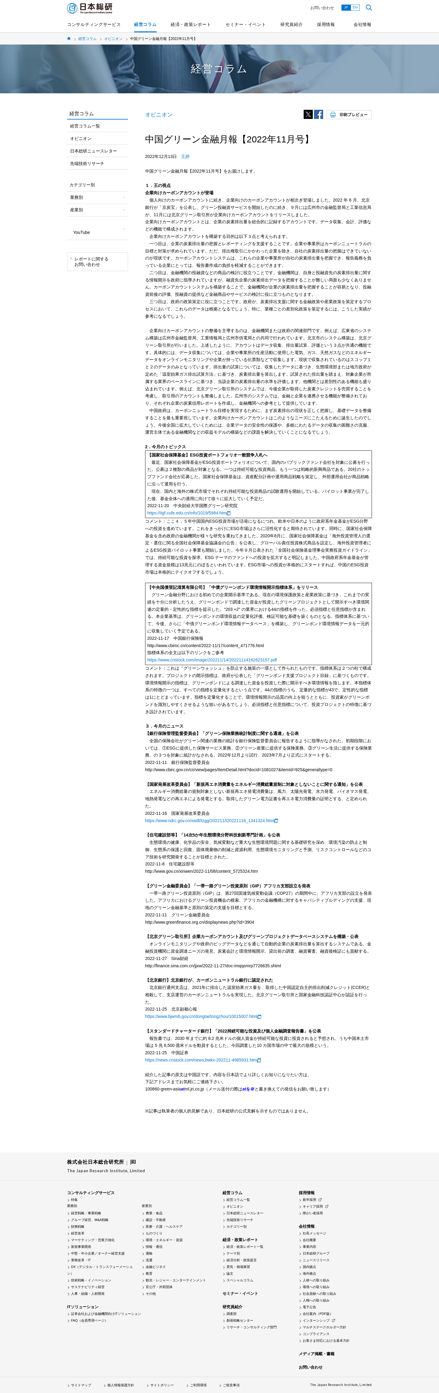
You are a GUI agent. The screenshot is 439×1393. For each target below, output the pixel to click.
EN (355, 7)
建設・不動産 (156, 1220)
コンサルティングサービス (94, 24)
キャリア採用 (313, 1206)
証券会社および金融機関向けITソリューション (106, 1314)
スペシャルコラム (240, 1280)
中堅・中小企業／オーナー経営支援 (98, 1253)
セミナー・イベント (246, 24)
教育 (149, 1273)
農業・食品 (154, 1213)
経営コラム (145, 24)
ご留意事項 (231, 1385)
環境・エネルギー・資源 (164, 1240)
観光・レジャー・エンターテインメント (176, 1280)
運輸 (149, 1253)
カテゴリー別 (237, 1226)
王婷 (185, 156)
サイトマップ (81, 1385)
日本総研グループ (316, 1253)
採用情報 (326, 24)
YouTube (81, 232)
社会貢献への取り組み (319, 1293)
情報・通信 (154, 1246)
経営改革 (77, 1233)
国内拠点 (309, 1267)
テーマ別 (233, 1253)
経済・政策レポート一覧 (245, 1246)
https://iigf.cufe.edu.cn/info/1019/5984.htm (187, 512)
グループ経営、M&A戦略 (90, 1220)
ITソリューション (82, 1307)
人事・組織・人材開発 (88, 1293)
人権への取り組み (316, 1300)
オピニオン (113, 39)
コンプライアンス (316, 1334)
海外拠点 (309, 1273)
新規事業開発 (81, 1246)
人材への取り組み (316, 1280)
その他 (151, 1293)
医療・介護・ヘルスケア (164, 1226)
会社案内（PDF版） (318, 1314)
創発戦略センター (240, 1320)
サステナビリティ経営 (88, 1287)
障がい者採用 (313, 1213)
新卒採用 (309, 1199)
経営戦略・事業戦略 (86, 1213)
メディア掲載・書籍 (316, 1354)
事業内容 (309, 1246)
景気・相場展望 (238, 1267)
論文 (230, 1273)
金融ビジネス (156, 1267)
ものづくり (154, 1233)
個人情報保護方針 (120, 1385)
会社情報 (363, 24)
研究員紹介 (291, 24)
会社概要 (309, 1240)
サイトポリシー (162, 1385)
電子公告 (309, 1307)
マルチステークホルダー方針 (324, 1327)
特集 (74, 1199)
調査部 (232, 1314)
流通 (149, 1260)
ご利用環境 (198, 1385)
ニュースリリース (316, 1260)
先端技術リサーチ (87, 163)
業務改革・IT (81, 1260)
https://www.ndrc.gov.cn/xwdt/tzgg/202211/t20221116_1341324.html (209, 820)
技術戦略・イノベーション (91, 1280)
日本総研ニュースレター (93, 151)
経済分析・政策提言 (242, 1260)
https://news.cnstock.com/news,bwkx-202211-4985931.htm (201, 1060)
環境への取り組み (316, 1287)
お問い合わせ (322, 7)
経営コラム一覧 (85, 126)
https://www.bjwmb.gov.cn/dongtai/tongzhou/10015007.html (201, 1016)
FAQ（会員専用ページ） (89, 1320)
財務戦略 (77, 1226)
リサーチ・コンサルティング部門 (252, 1327)
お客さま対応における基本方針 (326, 1340)
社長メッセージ (314, 1233)
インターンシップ (316, 1320)
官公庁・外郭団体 (159, 1287)
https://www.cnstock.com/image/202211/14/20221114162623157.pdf (212, 659)
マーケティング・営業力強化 (93, 1240)
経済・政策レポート (191, 24)
